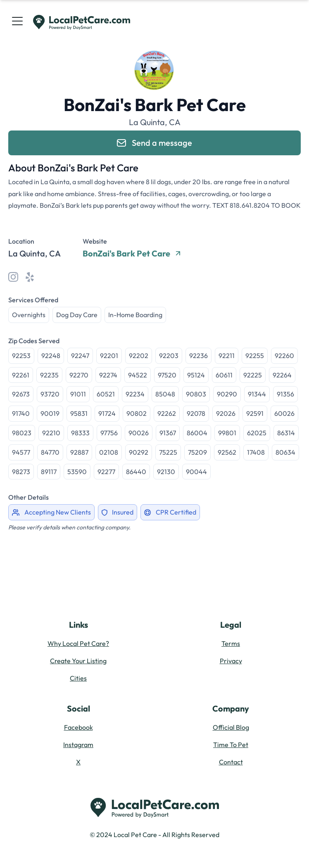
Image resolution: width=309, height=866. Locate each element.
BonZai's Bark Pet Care (131, 254)
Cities (78, 678)
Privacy (231, 661)
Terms (230, 643)
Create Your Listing (78, 661)
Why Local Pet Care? (78, 643)
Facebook (78, 727)
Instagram (78, 744)
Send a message (154, 143)
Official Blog (231, 727)
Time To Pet (230, 744)
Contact (231, 762)
